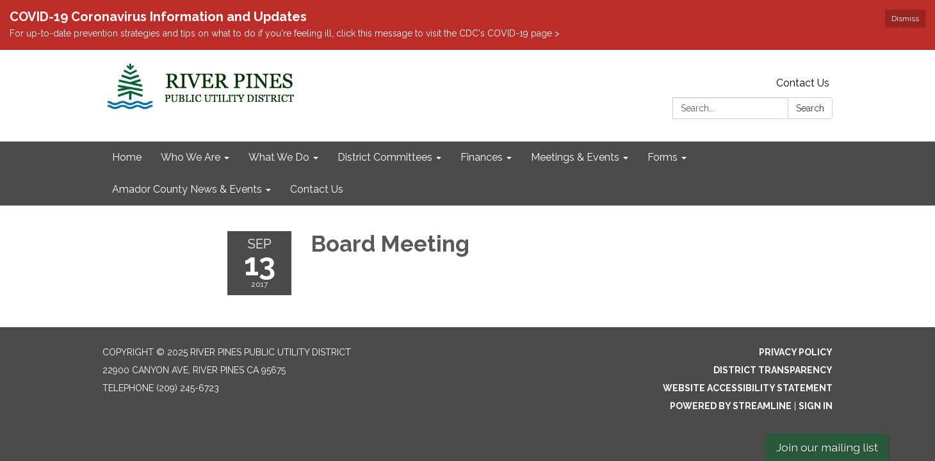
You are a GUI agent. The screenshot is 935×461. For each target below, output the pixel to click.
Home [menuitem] (127, 157)
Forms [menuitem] (662, 157)
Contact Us (802, 83)
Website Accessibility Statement (748, 388)
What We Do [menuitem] (278, 157)
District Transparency (773, 370)
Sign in (816, 406)
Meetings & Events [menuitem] (575, 157)
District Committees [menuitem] (384, 157)
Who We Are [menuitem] (190, 157)
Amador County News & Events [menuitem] (187, 189)
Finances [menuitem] (481, 157)
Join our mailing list (827, 447)
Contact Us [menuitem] (316, 189)
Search (810, 108)
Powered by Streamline (731, 406)
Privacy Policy (796, 352)
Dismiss (905, 18)
